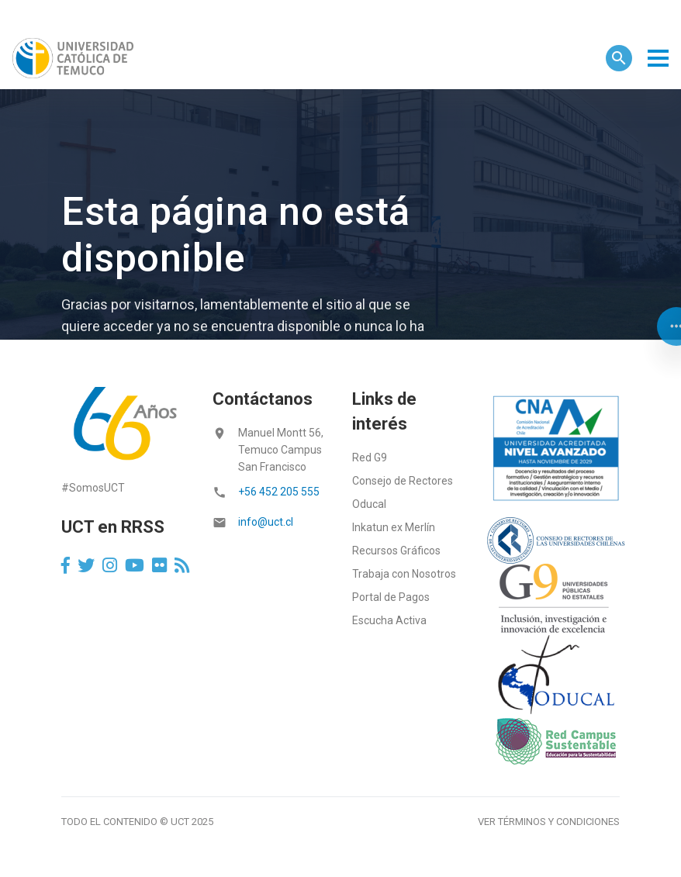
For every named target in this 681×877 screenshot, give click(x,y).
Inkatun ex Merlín (393, 527)
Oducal (369, 504)
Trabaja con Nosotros (404, 574)
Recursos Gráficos (396, 550)
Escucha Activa (389, 620)
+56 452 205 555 (279, 491)
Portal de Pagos (391, 597)
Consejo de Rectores (402, 481)
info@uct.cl (265, 522)
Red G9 (369, 457)
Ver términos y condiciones (549, 821)
